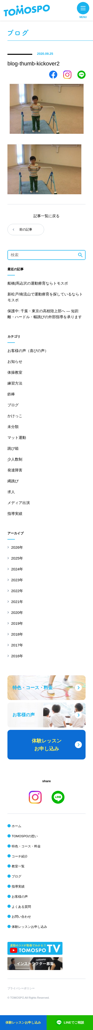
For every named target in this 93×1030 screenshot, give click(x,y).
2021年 (17, 602)
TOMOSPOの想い (25, 836)
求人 (11, 492)
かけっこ (14, 416)
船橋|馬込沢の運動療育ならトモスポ (37, 283)
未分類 (13, 427)
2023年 (17, 580)
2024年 (17, 569)
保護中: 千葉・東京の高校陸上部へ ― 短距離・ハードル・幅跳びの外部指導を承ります (44, 314)
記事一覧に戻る (46, 216)
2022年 (17, 591)
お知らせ (14, 361)
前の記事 (25, 229)
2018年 (17, 634)
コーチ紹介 (20, 856)
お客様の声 (20, 896)
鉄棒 (11, 394)
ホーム (16, 826)
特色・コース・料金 (26, 846)
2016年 (17, 656)
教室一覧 (18, 866)
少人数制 (14, 459)
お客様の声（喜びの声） (27, 351)
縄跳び (13, 481)
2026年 (17, 547)
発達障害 (14, 470)
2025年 (17, 558)
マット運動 (16, 437)
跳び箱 (13, 448)
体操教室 (14, 372)
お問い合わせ (21, 916)
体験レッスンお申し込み (29, 927)
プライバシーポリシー (21, 988)
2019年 (17, 623)
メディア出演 (18, 503)
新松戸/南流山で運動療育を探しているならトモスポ (45, 297)
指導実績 (14, 513)
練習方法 (14, 383)
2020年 (17, 612)
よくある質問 (21, 907)
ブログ (13, 405)
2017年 (17, 645)
